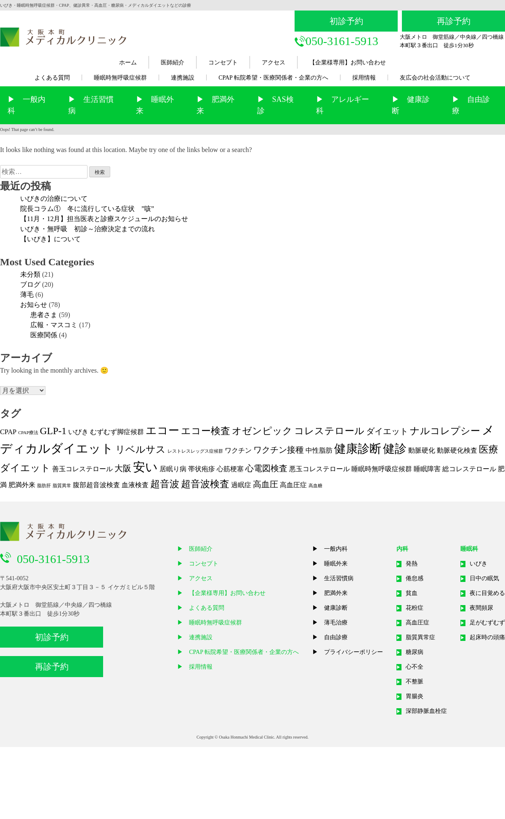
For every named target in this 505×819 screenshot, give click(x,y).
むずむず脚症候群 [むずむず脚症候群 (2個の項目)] (117, 432)
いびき (478, 563)
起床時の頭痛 (487, 637)
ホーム (128, 62)
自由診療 (336, 637)
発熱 (411, 563)
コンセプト (223, 62)
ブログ (30, 284)
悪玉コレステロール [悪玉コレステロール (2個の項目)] (319, 469)
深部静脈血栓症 (426, 711)
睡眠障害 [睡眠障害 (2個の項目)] (427, 469)
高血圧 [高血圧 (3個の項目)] (265, 484)
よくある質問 (52, 78)
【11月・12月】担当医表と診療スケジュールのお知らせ (104, 218)
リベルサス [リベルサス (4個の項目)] (140, 449)
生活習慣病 (339, 578)
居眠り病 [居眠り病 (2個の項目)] (172, 469)
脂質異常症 (420, 637)
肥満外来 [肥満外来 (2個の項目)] (21, 485)
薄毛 (27, 294)
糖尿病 (414, 652)
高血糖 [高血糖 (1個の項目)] (315, 485)
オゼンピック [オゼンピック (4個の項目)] (262, 430)
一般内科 (336, 549)
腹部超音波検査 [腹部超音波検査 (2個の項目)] (96, 485)
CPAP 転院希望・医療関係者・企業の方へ (273, 78)
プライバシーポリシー (353, 652)
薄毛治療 (336, 622)
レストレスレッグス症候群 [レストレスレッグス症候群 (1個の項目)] (195, 451)
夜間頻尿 (481, 608)
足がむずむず (487, 622)
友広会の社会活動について (435, 78)
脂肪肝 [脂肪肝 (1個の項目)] (44, 485)
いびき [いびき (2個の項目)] (78, 432)
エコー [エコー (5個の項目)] (162, 430)
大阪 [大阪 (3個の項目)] (122, 468)
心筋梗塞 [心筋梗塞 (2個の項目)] (230, 469)
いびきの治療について (54, 198)
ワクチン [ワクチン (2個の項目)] (238, 450)
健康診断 (336, 608)
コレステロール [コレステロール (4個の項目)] (329, 430)
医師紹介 (172, 62)
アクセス (273, 62)
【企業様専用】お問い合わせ (347, 62)
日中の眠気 (484, 578)
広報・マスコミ (53, 324)
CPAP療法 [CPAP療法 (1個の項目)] (28, 432)
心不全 (414, 667)
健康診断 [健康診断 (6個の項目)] (357, 448)
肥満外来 (336, 593)
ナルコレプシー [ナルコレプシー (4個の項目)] (445, 430)
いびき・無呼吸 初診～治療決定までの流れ (87, 228)
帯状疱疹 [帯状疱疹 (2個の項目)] (201, 469)
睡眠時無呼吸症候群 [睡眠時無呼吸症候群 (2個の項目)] (381, 469)
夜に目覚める (487, 593)
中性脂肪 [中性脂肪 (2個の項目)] (319, 450)
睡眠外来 (336, 563)
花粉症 (414, 608)
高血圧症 (417, 622)
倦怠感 (414, 578)
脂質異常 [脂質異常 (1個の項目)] (62, 485)
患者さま (43, 314)
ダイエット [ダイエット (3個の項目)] (387, 431)
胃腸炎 (414, 696)
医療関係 (43, 335)
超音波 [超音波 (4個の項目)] (164, 483)
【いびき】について (50, 239)
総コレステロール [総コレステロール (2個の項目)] (469, 469)
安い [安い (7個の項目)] (145, 467)
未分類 (30, 274)
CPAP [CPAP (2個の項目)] (8, 432)
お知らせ (33, 304)
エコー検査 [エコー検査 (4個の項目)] (205, 430)
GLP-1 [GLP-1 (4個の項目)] (53, 430)
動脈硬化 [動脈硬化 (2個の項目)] (421, 450)
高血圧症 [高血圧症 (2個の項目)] (293, 485)
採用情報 (364, 78)
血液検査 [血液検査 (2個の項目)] (135, 485)
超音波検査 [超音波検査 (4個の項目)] (205, 483)
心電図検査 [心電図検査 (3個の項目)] (266, 468)
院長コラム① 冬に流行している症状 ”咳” (87, 208)
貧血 (411, 593)
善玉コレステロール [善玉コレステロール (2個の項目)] (82, 469)
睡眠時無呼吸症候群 (120, 78)
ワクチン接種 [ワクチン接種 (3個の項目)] (278, 449)
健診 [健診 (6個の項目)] (395, 448)
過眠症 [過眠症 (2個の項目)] (241, 485)
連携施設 (182, 78)
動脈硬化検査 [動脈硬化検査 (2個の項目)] (457, 450)
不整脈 (414, 681)
